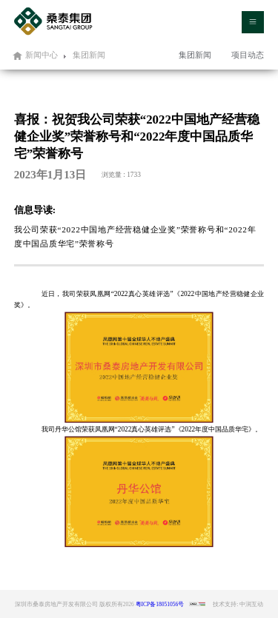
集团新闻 (195, 54)
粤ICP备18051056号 (160, 604)
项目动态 (247, 54)
